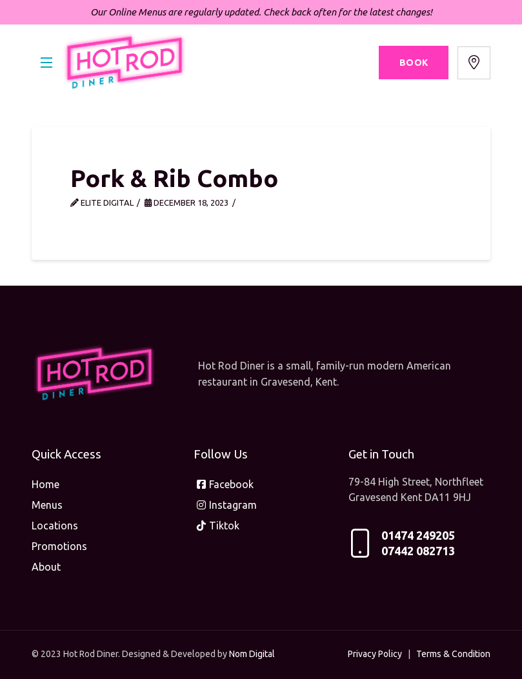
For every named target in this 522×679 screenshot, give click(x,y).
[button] (47, 63)
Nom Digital (252, 654)
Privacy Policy (375, 654)
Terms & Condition (453, 654)
